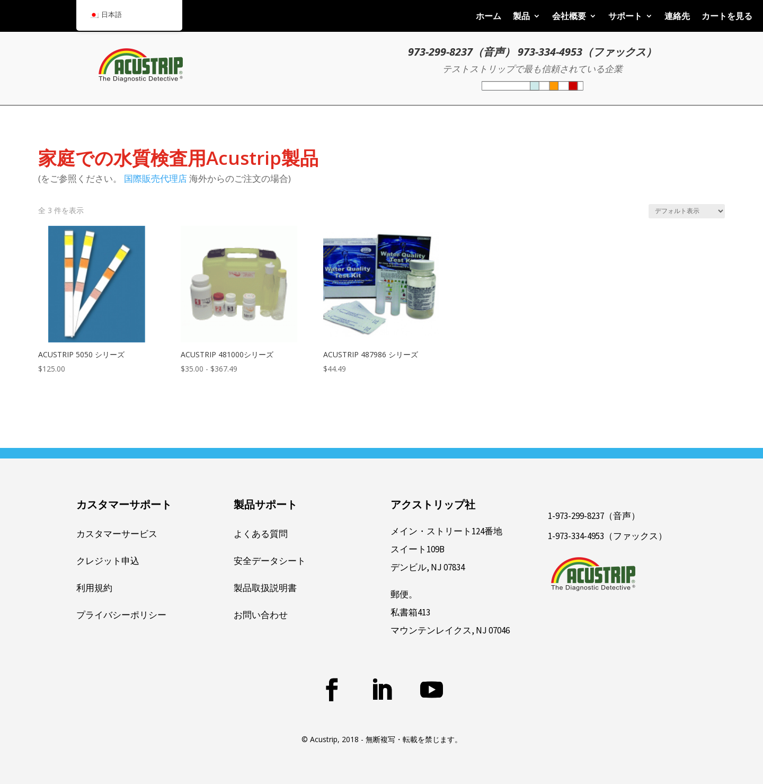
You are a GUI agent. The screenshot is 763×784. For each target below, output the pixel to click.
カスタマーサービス (116, 534)
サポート (625, 17)
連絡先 (677, 17)
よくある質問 (261, 534)
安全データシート (270, 561)
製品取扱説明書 (265, 588)
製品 (521, 17)
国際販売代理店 (155, 178)
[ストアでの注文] (687, 211)
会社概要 (569, 17)
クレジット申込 (107, 561)
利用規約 (94, 588)
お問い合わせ (261, 615)
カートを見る (727, 17)
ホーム (488, 17)
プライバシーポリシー (121, 615)
